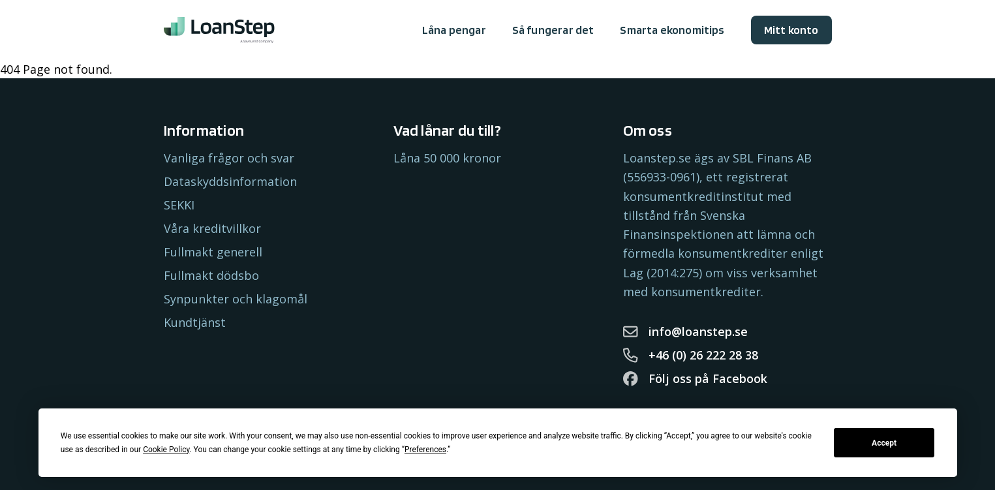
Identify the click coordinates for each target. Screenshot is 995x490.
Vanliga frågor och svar (229, 158)
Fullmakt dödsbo (211, 275)
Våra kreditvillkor (212, 228)
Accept (884, 443)
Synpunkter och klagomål (235, 299)
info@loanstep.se (685, 331)
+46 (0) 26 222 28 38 (691, 355)
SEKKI (179, 205)
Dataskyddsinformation (230, 181)
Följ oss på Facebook (695, 378)
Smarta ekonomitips (672, 30)
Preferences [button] (425, 449)
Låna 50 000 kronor (447, 158)
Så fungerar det (553, 30)
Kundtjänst (195, 322)
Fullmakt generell (213, 252)
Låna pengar (454, 30)
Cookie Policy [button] (166, 449)
